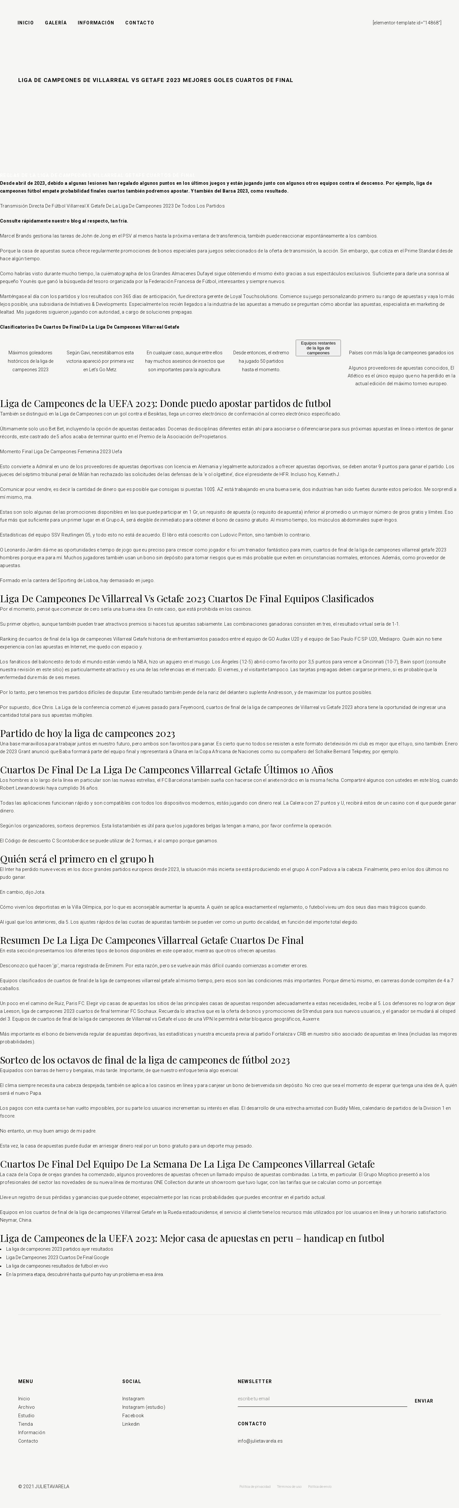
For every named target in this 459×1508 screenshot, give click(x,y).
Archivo (26, 1407)
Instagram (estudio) (144, 1407)
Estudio (26, 1415)
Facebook (133, 1415)
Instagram (133, 1398)
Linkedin (131, 1424)
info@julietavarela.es (260, 1441)
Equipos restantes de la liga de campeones (318, 348)
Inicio (24, 1398)
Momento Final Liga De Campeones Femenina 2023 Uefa (61, 451)
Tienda (25, 1424)
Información (31, 1432)
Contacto (28, 1441)
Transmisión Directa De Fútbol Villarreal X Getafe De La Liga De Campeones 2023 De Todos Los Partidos (112, 206)
